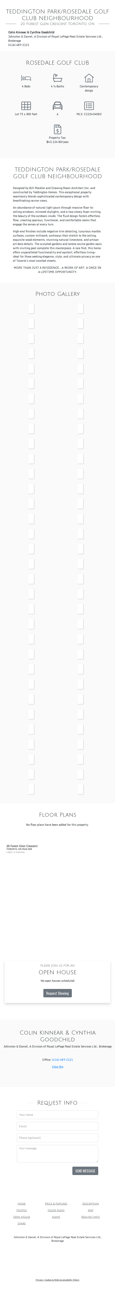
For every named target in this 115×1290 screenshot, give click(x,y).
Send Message (85, 1170)
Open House (21, 1217)
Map (90, 1210)
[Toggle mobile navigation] (107, 6)
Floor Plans (56, 1210)
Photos (21, 1210)
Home (22, 1203)
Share (22, 1223)
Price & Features (56, 1203)
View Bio (57, 1066)
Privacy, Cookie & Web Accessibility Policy (57, 1280)
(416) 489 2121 (62, 1059)
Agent (56, 1217)
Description (90, 1203)
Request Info (90, 1217)
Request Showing (57, 993)
